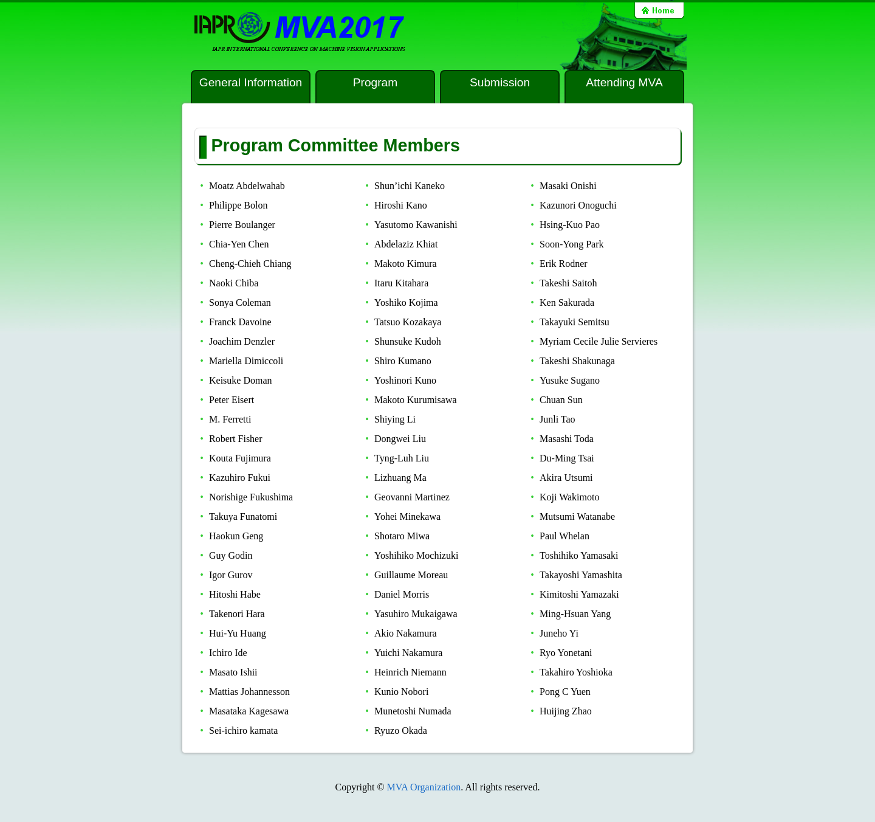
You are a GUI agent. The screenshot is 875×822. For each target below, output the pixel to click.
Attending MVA (624, 82)
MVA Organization (424, 787)
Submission (500, 82)
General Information (251, 82)
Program (375, 82)
